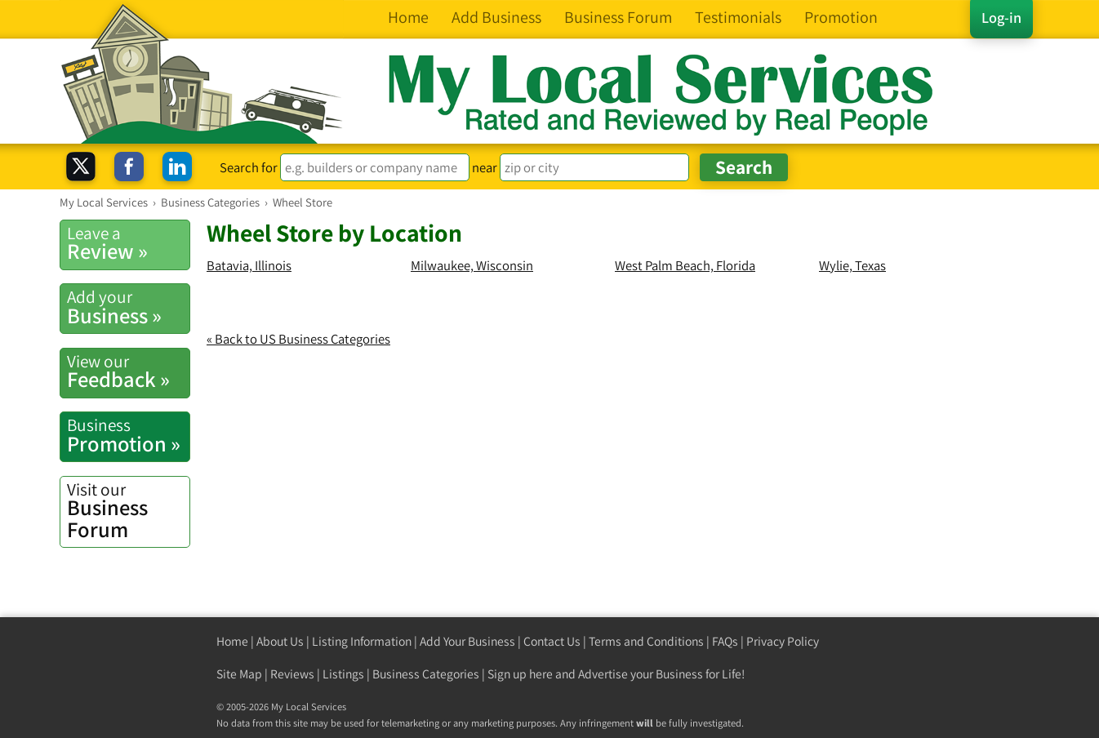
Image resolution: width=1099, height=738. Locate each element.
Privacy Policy (782, 641)
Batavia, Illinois (249, 265)
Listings (343, 674)
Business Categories (425, 674)
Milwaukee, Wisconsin (472, 265)
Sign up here (520, 674)
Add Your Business (467, 641)
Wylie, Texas (852, 265)
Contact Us (552, 641)
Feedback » (128, 371)
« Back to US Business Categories (298, 339)
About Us (280, 641)
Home (232, 641)
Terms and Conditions (646, 641)
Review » (128, 243)
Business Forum (128, 511)
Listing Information (362, 641)
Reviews (292, 674)
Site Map (239, 674)
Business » (128, 307)
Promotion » (128, 435)
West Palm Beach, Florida (685, 265)
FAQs (725, 641)
